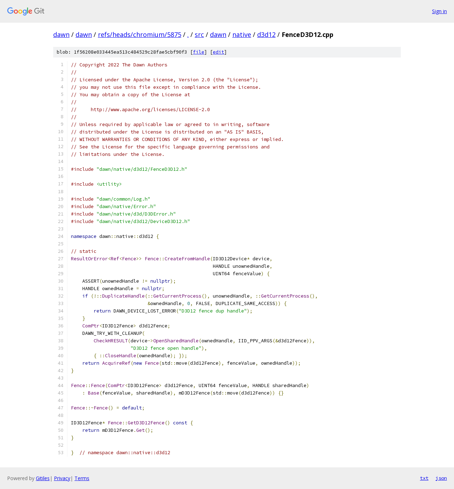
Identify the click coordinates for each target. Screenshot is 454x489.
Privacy (62, 478)
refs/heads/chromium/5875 (139, 34)
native (241, 34)
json (441, 478)
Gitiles (43, 478)
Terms (81, 478)
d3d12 (266, 34)
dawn (61, 34)
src (199, 34)
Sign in (439, 11)
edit (218, 52)
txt (424, 478)
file (198, 52)
